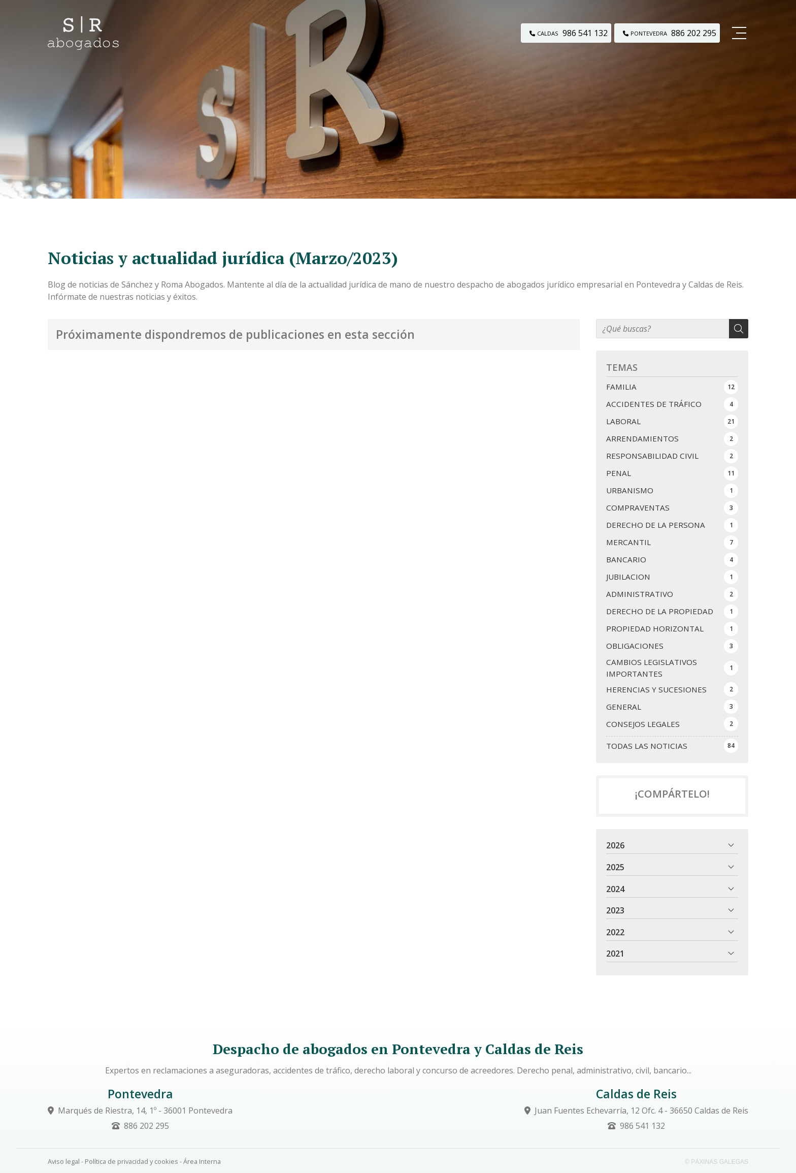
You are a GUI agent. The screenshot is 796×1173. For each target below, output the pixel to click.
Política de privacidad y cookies (131, 1161)
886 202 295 (146, 1125)
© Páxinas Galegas (716, 1161)
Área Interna (202, 1161)
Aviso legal (64, 1161)
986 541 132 (642, 1125)
